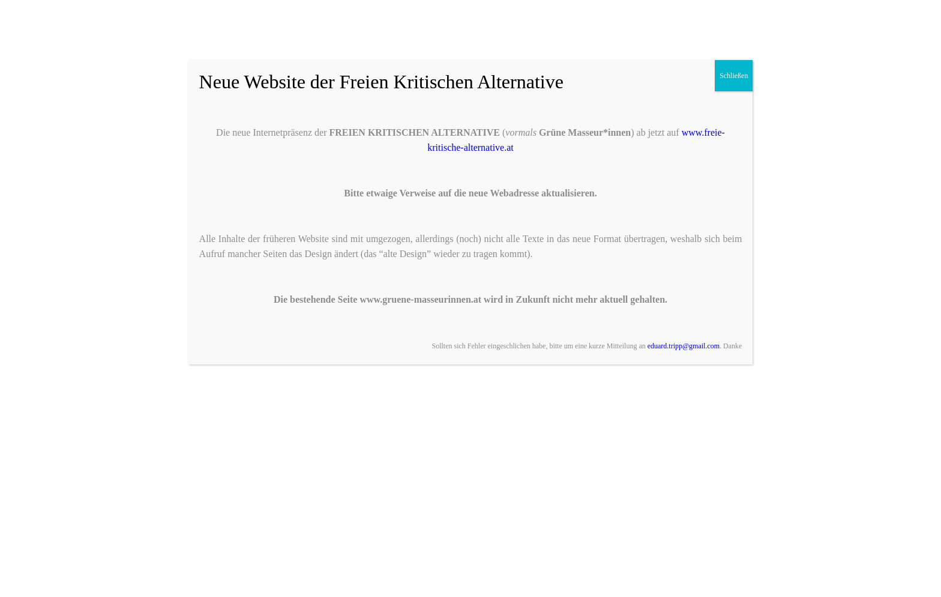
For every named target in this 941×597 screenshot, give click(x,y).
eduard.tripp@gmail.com (684, 346)
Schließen (734, 75)
